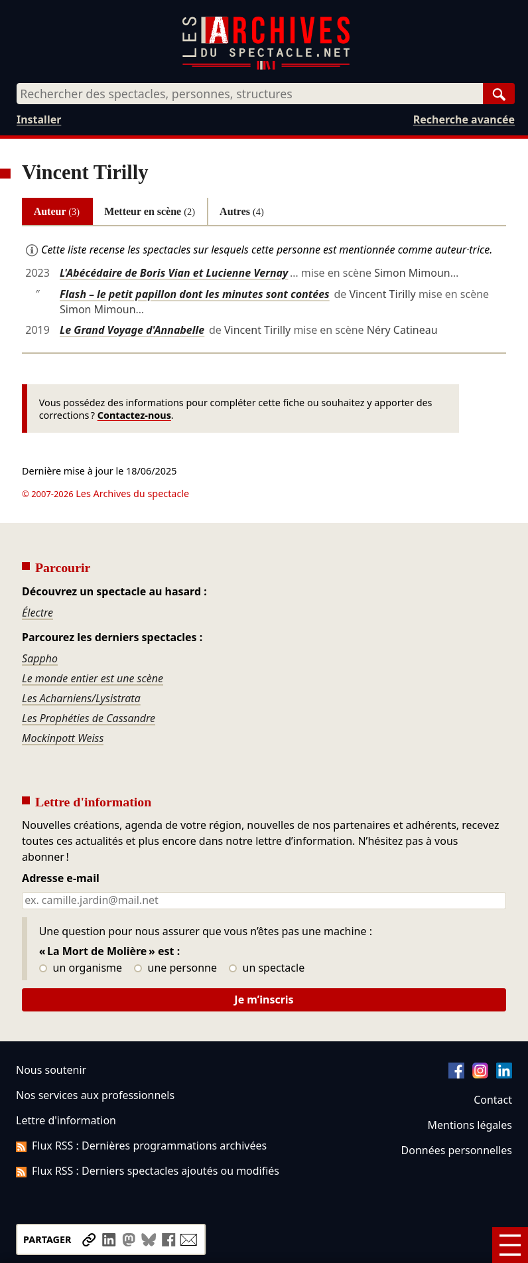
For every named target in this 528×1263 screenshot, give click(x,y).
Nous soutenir (51, 1070)
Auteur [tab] (57, 211)
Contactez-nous (134, 415)
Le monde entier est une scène (92, 678)
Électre (37, 612)
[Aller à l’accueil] (266, 66)
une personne (175, 968)
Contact (493, 1099)
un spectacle (267, 968)
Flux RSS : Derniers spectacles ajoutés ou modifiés (147, 1170)
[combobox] (250, 93)
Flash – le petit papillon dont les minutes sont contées (195, 294)
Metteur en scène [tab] (149, 211)
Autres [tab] (242, 211)
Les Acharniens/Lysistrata (81, 698)
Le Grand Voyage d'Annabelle (132, 330)
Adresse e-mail (60, 879)
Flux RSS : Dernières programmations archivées (141, 1145)
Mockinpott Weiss (62, 738)
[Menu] (510, 1245)
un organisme (80, 968)
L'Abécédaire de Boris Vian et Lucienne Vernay (174, 272)
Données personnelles (456, 1150)
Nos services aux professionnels (95, 1095)
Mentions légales (470, 1125)
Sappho (40, 658)
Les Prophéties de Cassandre (88, 718)
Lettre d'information (66, 1120)
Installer (39, 119)
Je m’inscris (263, 999)
